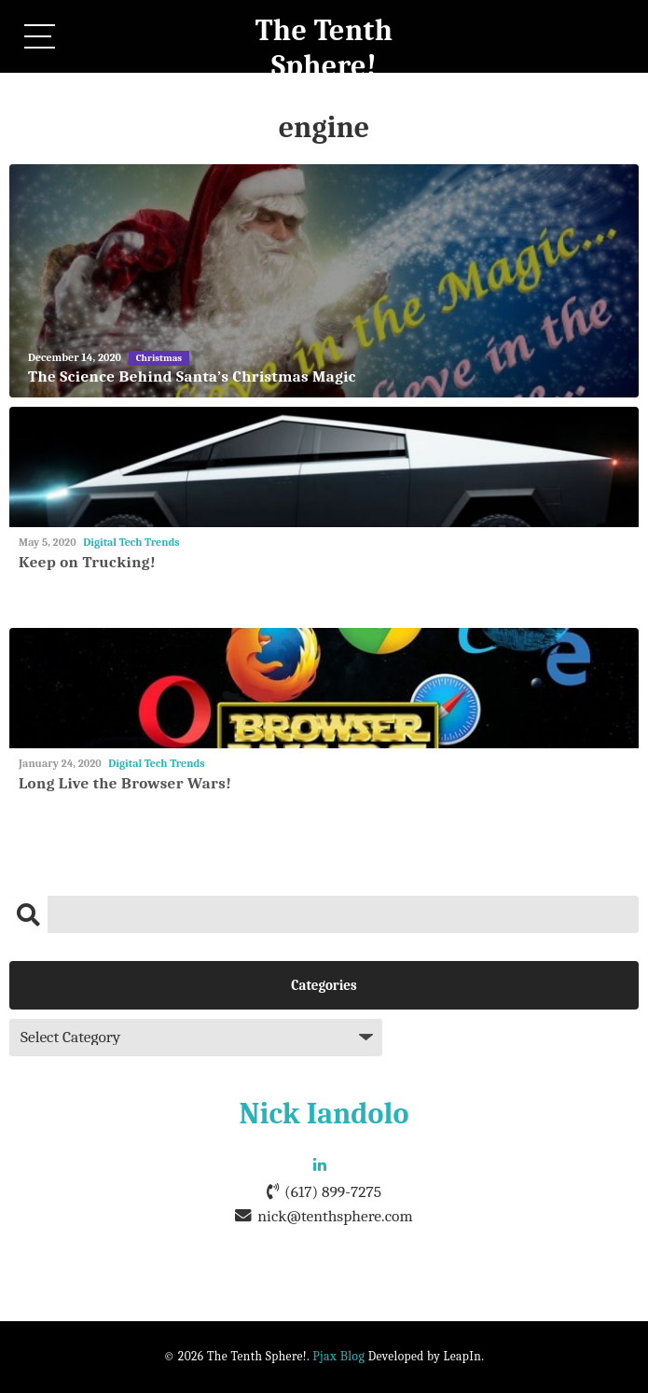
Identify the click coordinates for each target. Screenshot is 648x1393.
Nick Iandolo (324, 1113)
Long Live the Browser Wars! (125, 783)
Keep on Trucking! (87, 562)
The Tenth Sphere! (324, 48)
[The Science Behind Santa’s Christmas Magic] (324, 280)
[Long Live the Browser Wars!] (324, 688)
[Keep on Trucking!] (324, 467)
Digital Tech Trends (131, 542)
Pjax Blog (338, 1356)
